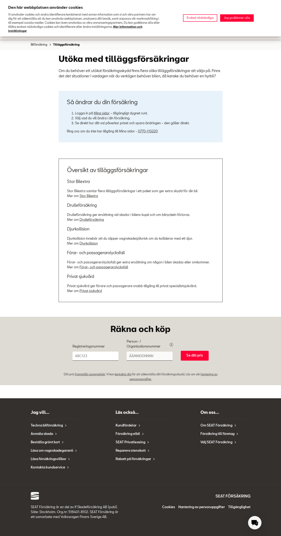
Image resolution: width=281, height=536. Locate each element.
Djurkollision (89, 243)
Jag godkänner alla (237, 18)
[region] (140, 18)
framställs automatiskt (90, 374)
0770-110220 (148, 131)
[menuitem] (255, 522)
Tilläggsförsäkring (66, 44)
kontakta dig (123, 374)
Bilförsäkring (41, 44)
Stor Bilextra (89, 196)
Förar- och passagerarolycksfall (104, 267)
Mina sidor (102, 113)
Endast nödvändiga (200, 18)
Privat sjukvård (91, 291)
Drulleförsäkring (92, 220)
